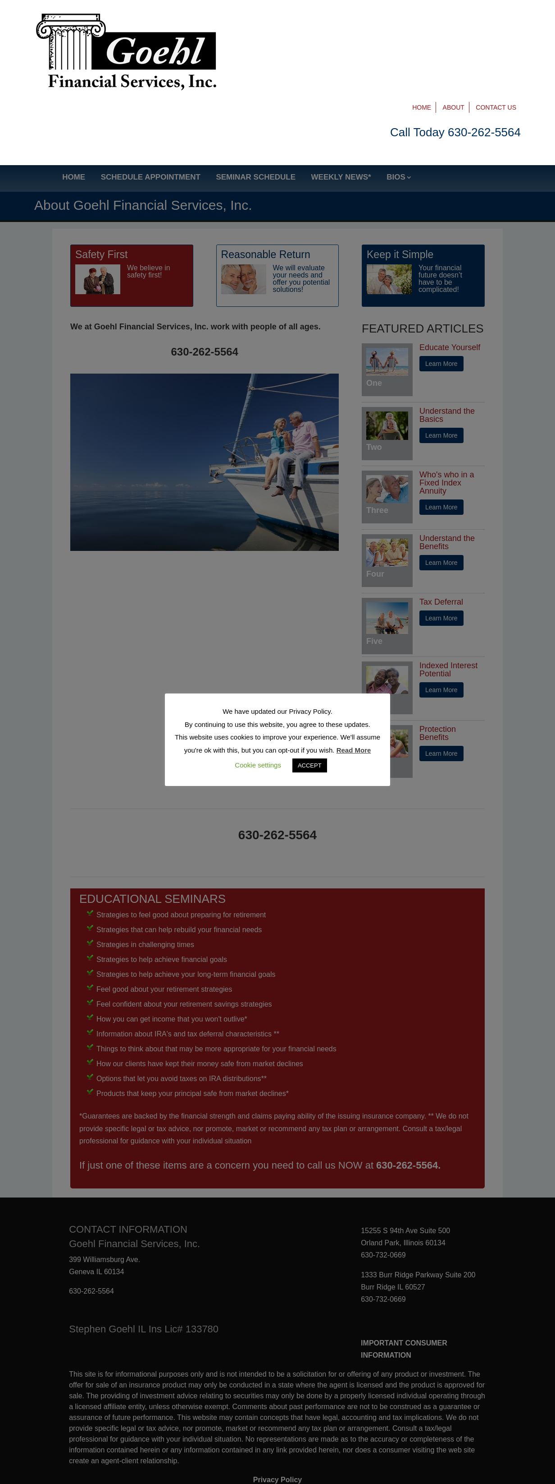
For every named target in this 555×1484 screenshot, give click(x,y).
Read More (354, 750)
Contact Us (496, 19)
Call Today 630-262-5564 (455, 44)
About (453, 19)
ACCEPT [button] (310, 765)
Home (421, 19)
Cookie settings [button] (258, 765)
